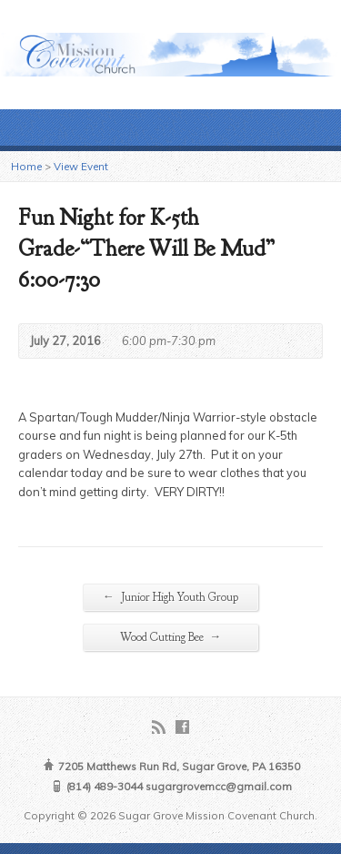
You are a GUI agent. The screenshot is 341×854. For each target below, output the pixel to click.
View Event (81, 166)
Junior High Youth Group (170, 597)
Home (26, 166)
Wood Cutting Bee (171, 637)
